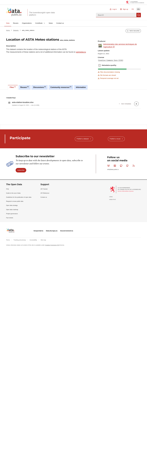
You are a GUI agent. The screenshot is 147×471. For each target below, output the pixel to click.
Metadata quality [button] (99, 65)
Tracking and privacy (19, 295)
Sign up (125, 9)
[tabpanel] (73, 135)
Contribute (38, 23)
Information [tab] (81, 87)
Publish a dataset (83, 194)
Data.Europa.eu (51, 286)
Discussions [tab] (39, 87)
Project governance (12, 269)
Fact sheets (9, 273)
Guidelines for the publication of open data (18, 252)
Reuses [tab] (24, 87)
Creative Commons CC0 (52, 300)
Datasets (16, 30)
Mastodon (121, 221)
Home (8, 30)
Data (7, 23)
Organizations (27, 23)
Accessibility (33, 295)
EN (138, 9)
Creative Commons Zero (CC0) (110, 60)
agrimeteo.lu (81, 52)
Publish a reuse (115, 194)
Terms (8, 295)
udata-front (112, 254)
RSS (134, 221)
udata (111, 252)
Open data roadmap (12, 264)
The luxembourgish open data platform (42, 13)
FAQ (7, 244)
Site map (43, 295)
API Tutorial (44, 244)
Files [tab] (13, 87)
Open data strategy (12, 260)
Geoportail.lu (38, 286)
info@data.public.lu (113, 224)
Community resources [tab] (60, 87)
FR (133, 9)
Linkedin (115, 221)
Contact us (60, 23)
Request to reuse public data (14, 256)
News (51, 23)
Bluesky (109, 221)
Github (128, 221)
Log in (114, 9)
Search (138, 15)
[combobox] (116, 15)
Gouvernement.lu (66, 286)
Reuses (15, 23)
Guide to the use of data (13, 248)
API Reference (45, 248)
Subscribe (20, 225)
